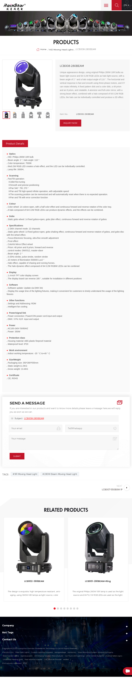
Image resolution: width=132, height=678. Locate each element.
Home (41, 50)
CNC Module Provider (53, 660)
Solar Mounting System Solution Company (95, 653)
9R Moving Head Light (26, 475)
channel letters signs (114, 657)
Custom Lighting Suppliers (42, 653)
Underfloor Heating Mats (13, 660)
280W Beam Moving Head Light (60, 475)
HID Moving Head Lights (61, 50)
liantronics (72, 653)
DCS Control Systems (95, 657)
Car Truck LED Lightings (75, 657)
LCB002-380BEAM (34, 582)
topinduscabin (27, 657)
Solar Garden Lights (11, 657)
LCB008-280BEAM (34, 419)
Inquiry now (70, 124)
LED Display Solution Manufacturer (48, 657)
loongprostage (60, 653)
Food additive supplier (33, 660)
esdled (66, 660)
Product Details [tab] (15, 144)
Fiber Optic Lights (22, 653)
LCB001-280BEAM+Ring (98, 582)
